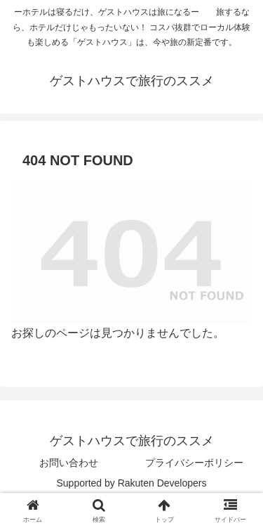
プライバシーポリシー (194, 462)
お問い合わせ (68, 462)
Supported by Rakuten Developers (131, 483)
